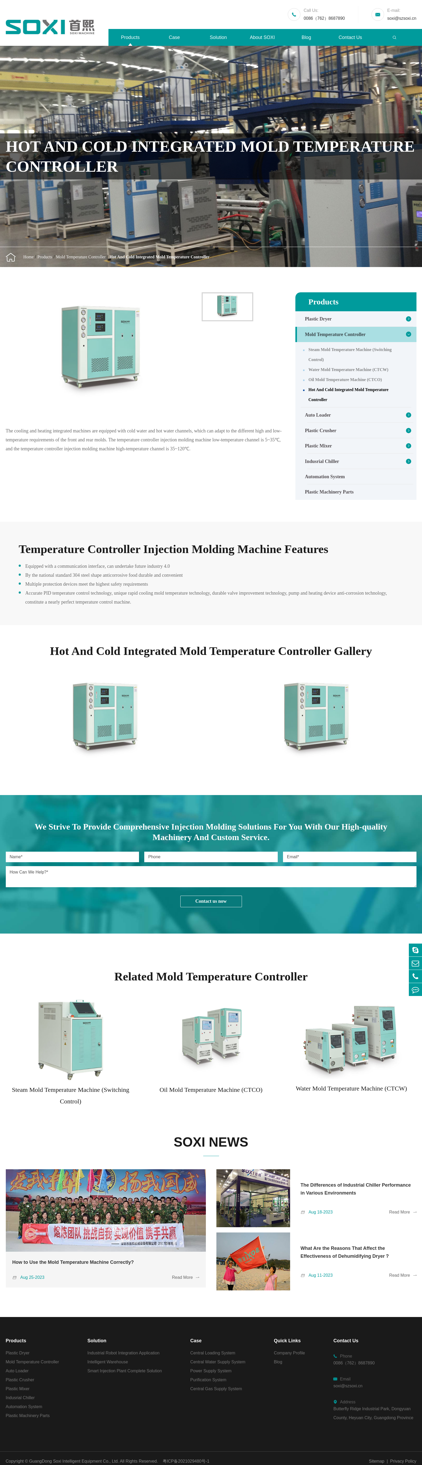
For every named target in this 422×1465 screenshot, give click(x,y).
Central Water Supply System (217, 1362)
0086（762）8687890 (324, 14)
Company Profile (289, 1353)
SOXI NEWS (211, 1142)
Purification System (208, 1380)
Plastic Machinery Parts (329, 492)
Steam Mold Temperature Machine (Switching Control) (350, 354)
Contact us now (211, 901)
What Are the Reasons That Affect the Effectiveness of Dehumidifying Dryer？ (345, 1252)
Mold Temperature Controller (81, 257)
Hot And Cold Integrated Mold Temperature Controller (160, 257)
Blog (306, 37)
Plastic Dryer (318, 319)
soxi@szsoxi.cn (401, 14)
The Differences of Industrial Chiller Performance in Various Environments (356, 1189)
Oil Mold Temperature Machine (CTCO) (345, 379)
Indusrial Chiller (322, 461)
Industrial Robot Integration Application (123, 1353)
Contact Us (350, 37)
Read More (185, 1277)
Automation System (325, 476)
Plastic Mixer (318, 445)
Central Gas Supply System (216, 1389)
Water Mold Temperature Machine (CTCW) (348, 369)
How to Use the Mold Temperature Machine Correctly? (73, 1262)
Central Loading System (212, 1353)
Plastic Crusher (320, 430)
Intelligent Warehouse (107, 1362)
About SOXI (262, 37)
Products (130, 37)
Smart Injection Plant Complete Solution (124, 1371)
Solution (218, 37)
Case (174, 37)
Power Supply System (211, 1371)
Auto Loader (318, 415)
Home (28, 257)
